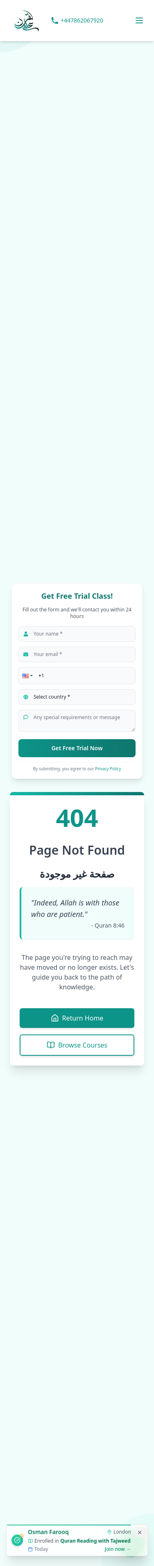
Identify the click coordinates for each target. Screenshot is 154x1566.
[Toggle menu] (139, 20)
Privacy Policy (108, 769)
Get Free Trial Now (76, 748)
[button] (26, 676)
